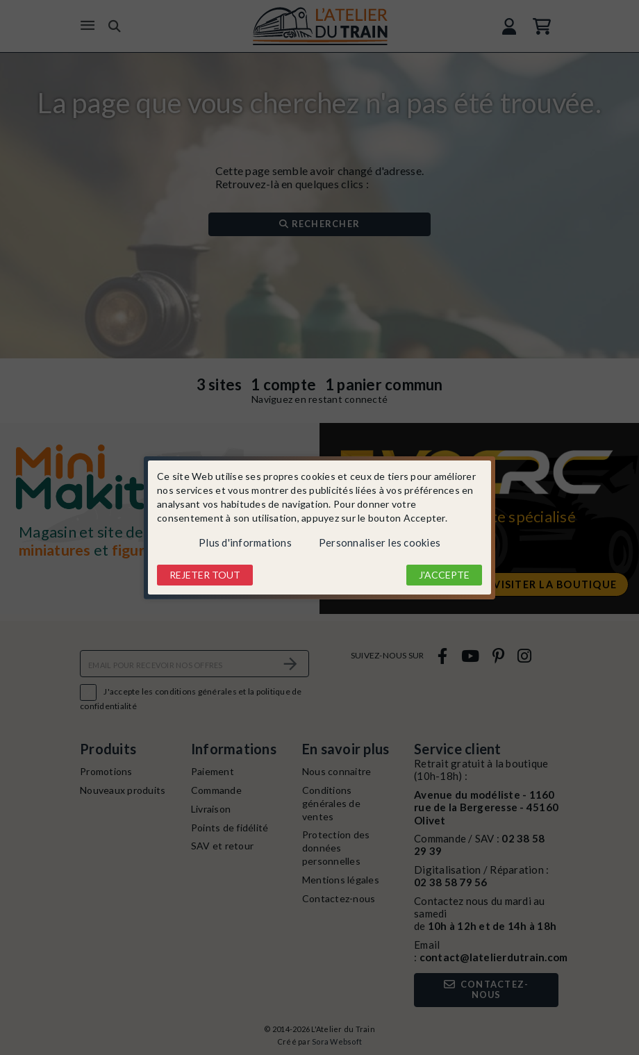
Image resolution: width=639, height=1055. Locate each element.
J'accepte (444, 575)
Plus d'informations (245, 542)
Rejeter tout (204, 575)
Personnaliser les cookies (379, 542)
